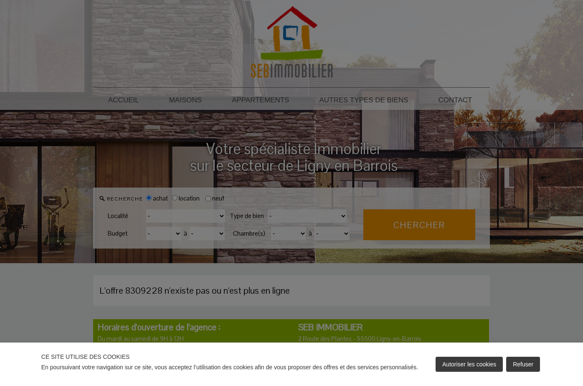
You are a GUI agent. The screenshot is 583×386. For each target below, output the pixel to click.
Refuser (523, 364)
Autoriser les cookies (469, 364)
